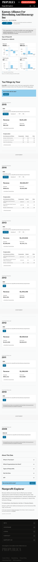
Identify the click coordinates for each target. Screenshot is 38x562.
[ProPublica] (8, 2)
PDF (20, 113)
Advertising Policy (6, 560)
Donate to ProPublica (28, 2)
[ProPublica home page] (11, 549)
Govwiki (14, 511)
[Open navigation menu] (19, 2)
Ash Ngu (20, 503)
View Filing (6, 113)
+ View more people (7, 144)
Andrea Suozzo (6, 503)
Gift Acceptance (17, 560)
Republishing (14, 558)
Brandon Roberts (29, 503)
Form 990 (4, 85)
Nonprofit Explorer (7, 6)
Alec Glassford (14, 503)
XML (23, 113)
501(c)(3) (12, 39)
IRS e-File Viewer (15, 509)
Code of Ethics (6, 558)
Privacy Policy (23, 558)
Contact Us (6, 94)
